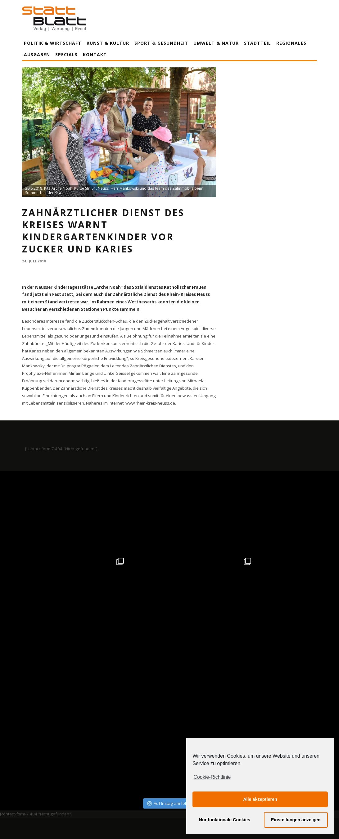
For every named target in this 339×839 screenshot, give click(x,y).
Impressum (103, 776)
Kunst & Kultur (108, 43)
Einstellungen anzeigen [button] (296, 819)
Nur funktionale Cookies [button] (225, 819)
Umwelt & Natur (216, 43)
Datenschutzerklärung (171, 776)
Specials (66, 54)
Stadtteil (257, 43)
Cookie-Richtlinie (212, 777)
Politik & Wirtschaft (52, 43)
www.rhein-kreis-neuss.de (150, 403)
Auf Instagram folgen (170, 641)
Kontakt (95, 54)
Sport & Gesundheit (161, 43)
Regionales (291, 43)
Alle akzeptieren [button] (260, 799)
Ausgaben (37, 54)
